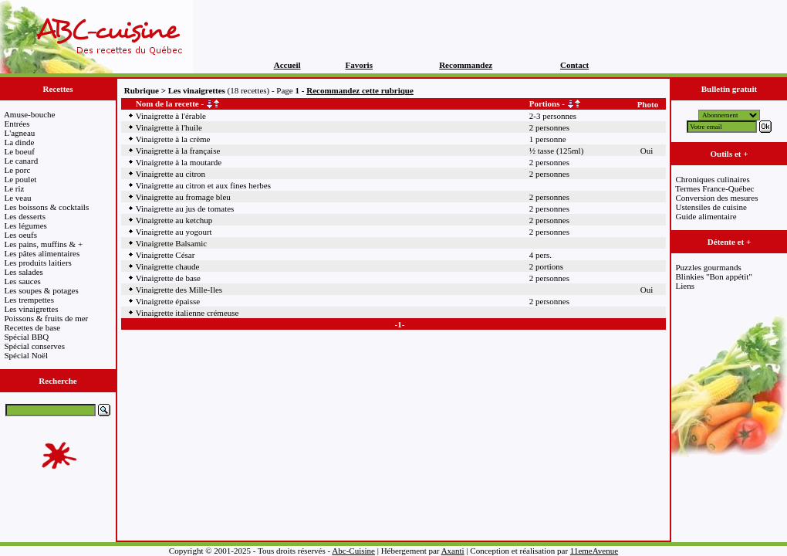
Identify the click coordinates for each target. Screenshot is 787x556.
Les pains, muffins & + (44, 244)
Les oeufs (21, 234)
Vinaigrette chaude (168, 266)
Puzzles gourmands (708, 267)
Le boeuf (20, 151)
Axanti (452, 550)
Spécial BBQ (27, 336)
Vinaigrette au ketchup (174, 220)
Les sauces (23, 281)
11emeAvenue (594, 550)
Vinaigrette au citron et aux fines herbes (203, 185)
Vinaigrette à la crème (173, 139)
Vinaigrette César (165, 254)
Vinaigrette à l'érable (171, 115)
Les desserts (25, 216)
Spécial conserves (35, 346)
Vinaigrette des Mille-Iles (179, 289)
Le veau (18, 197)
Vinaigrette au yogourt (174, 231)
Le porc (18, 170)
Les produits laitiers (38, 262)
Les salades (24, 271)
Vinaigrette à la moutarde (178, 162)
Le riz (15, 188)
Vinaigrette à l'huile (169, 127)
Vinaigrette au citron (170, 173)
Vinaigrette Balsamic (172, 243)
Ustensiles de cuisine (711, 207)
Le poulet (21, 179)
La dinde (20, 142)
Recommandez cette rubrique (360, 90)
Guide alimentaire (706, 216)
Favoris (359, 65)
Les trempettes (29, 299)
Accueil (287, 65)
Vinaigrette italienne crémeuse (187, 312)
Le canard (22, 160)
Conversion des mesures (717, 197)
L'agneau (20, 132)
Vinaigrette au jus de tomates (185, 208)
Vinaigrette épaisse (168, 301)
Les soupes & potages (42, 290)
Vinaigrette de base (168, 278)
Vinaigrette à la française (178, 150)
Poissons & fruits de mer (47, 318)
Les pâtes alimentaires (42, 253)
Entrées (17, 123)
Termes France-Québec (714, 188)
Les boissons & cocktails (47, 207)
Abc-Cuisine (353, 550)
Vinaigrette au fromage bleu (183, 197)
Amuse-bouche (30, 114)
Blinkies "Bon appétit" (714, 276)
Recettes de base (33, 327)
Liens (685, 285)
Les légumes (26, 225)
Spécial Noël (27, 355)
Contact (574, 65)
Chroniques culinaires (713, 179)
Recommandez (465, 65)
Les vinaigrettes (32, 309)
